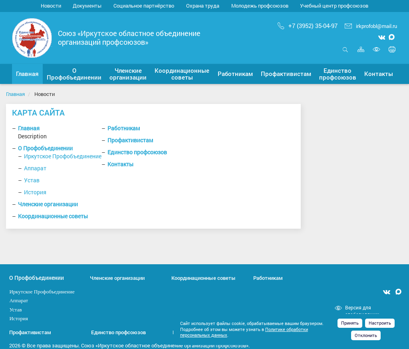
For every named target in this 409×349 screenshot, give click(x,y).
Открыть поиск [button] (345, 49)
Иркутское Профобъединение (62, 156)
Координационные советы (53, 216)
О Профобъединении (45, 148)
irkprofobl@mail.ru (371, 26)
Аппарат (35, 168)
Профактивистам (130, 140)
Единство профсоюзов (137, 152)
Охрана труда (202, 5)
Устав (32, 180)
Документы (87, 5)
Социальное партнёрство (143, 5)
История (35, 192)
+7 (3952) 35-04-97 (308, 26)
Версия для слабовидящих (362, 310)
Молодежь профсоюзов (259, 5)
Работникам (123, 128)
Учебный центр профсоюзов (334, 5)
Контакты (120, 164)
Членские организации (48, 204)
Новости (51, 5)
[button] (74, 74)
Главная (15, 94)
